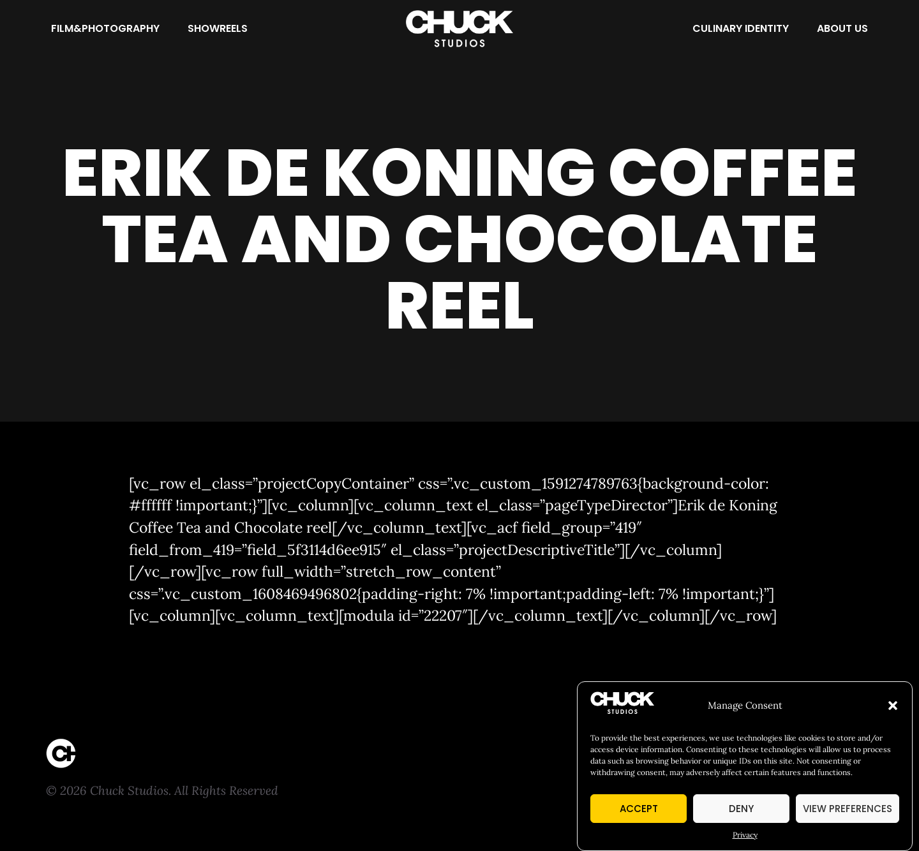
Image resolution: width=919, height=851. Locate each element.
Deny (741, 810)
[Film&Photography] (105, 29)
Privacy (745, 836)
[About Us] (842, 29)
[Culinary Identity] (740, 29)
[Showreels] (218, 29)
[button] (892, 707)
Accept (639, 810)
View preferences (847, 810)
